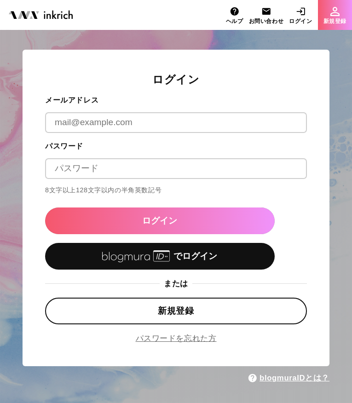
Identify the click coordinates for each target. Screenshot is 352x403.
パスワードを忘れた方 (176, 338)
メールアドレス (71, 100)
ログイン (159, 220)
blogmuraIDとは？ (288, 378)
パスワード (64, 146)
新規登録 (176, 311)
